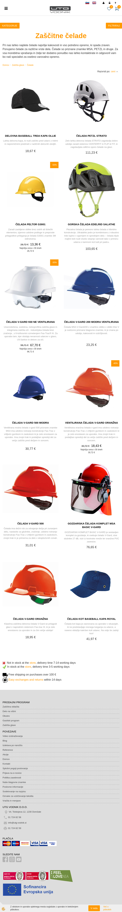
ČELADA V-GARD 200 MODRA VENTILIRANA (91, 321)
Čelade (30, 65)
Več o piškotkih (107, 908)
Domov (6, 65)
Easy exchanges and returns (25, 679)
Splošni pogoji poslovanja (15, 768)
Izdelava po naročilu (12, 745)
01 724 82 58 (14, 817)
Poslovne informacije (13, 787)
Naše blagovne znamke (14, 782)
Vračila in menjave (12, 800)
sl (88, 3)
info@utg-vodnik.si (17, 823)
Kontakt (6, 763)
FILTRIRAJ (114, 25)
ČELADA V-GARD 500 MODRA (30, 422)
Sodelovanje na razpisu (14, 791)
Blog (5, 740)
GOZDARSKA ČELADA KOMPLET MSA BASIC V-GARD (91, 525)
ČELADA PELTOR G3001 (30, 224)
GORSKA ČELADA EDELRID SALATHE (91, 224)
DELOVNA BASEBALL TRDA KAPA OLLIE (30, 135)
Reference (8, 750)
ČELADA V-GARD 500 (30, 523)
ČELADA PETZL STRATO (91, 135)
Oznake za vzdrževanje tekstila (18, 796)
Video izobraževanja (13, 736)
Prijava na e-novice (12, 773)
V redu (94, 908)
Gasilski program (11, 720)
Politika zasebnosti (12, 777)
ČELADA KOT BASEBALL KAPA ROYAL (91, 618)
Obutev (6, 716)
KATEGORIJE (9, 25)
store (33, 662)
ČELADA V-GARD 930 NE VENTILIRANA (30, 321)
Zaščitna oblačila (11, 706)
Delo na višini (9, 711)
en (95, 3)
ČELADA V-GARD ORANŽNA (30, 618)
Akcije (6, 754)
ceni (114, 71)
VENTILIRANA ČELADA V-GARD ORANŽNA (91, 422)
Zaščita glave (18, 65)
